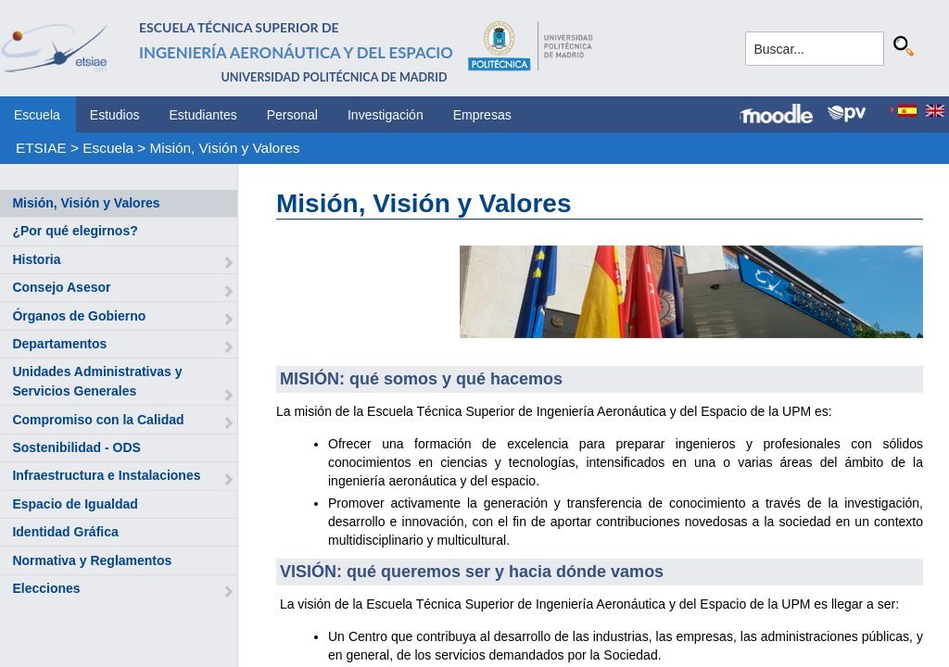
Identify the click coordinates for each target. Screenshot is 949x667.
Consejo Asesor (61, 287)
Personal (292, 114)
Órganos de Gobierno (79, 315)
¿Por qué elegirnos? (74, 230)
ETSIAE (41, 148)
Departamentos (59, 343)
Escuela (37, 114)
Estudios (115, 114)
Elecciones (46, 588)
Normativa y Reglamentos (91, 560)
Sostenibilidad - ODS (76, 447)
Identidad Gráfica (65, 531)
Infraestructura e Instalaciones (106, 475)
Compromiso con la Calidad (97, 419)
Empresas (482, 114)
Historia (36, 259)
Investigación (386, 114)
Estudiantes (203, 114)
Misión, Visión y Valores (225, 148)
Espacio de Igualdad (74, 504)
